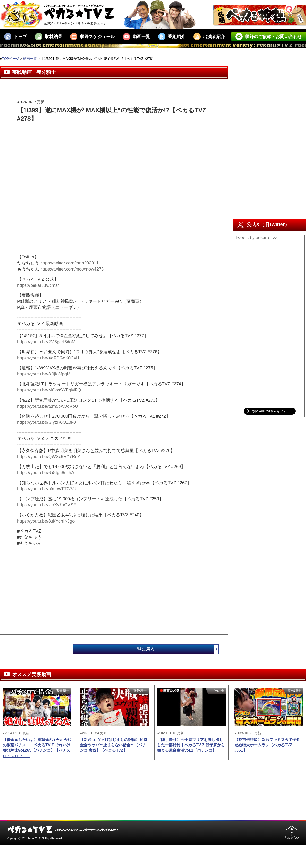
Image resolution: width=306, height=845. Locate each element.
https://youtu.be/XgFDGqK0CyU (48, 358)
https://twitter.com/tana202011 (69, 263)
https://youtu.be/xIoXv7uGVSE (46, 504)
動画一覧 (136, 36)
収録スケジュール (92, 36)
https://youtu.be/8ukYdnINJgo (46, 521)
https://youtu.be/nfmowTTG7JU (47, 488)
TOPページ (10, 59)
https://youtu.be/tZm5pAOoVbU (47, 406)
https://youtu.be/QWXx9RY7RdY (48, 456)
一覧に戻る (175, 649)
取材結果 (48, 36)
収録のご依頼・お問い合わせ (268, 36)
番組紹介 (171, 36)
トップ (15, 36)
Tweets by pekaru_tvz (256, 237)
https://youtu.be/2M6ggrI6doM (46, 341)
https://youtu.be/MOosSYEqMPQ (49, 390)
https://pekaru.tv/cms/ (38, 285)
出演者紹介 (209, 36)
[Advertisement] (105, 134)
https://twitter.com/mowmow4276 (72, 269)
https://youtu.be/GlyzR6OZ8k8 (46, 422)
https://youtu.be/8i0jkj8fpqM (43, 374)
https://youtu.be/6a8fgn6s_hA (45, 472)
